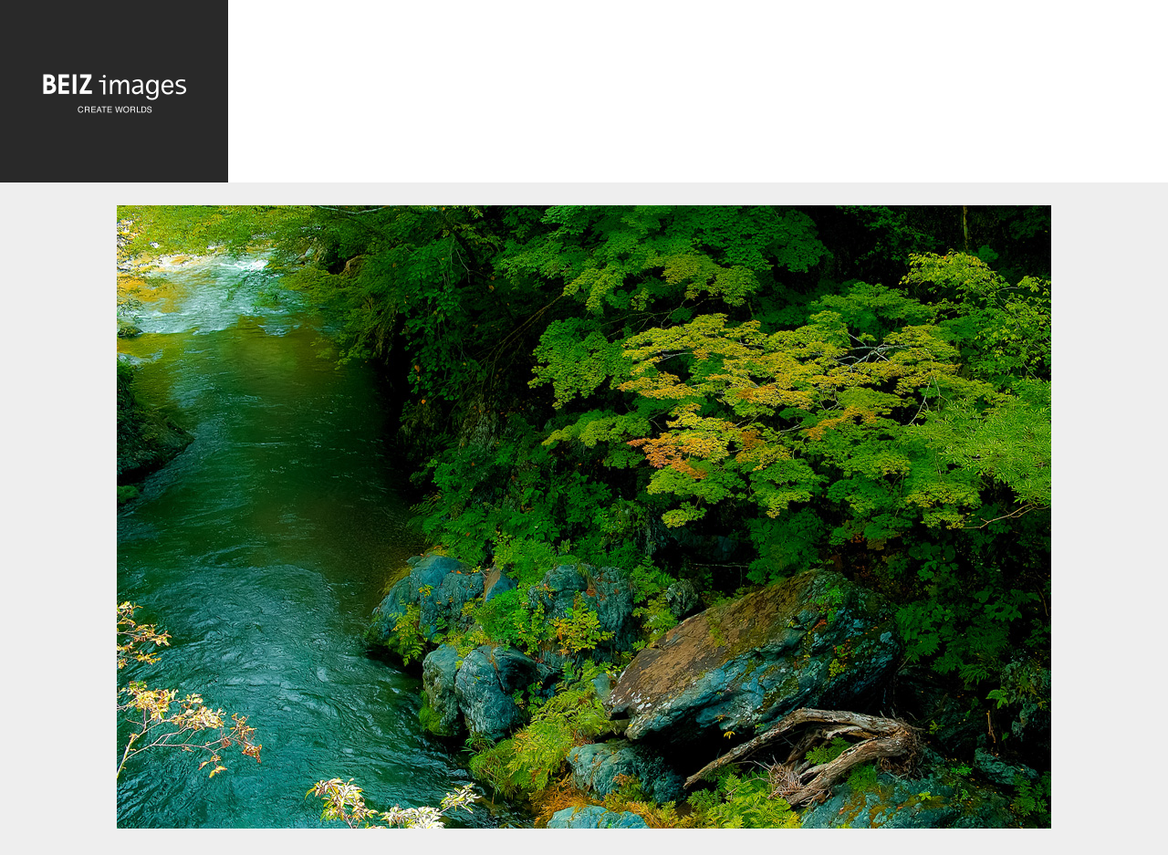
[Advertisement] (698, 96)
